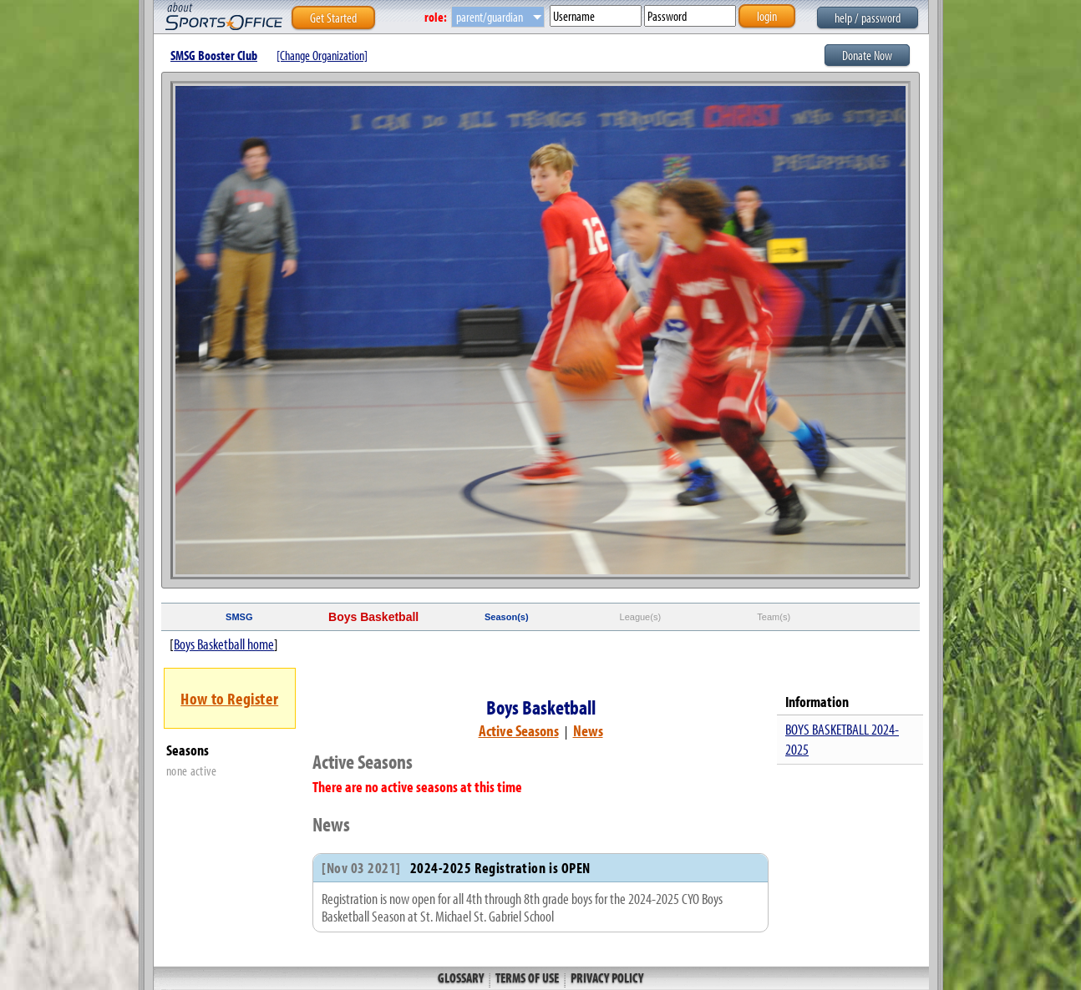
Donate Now (867, 55)
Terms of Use (527, 977)
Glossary (462, 977)
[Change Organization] (322, 55)
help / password (868, 17)
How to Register (229, 698)
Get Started (333, 17)
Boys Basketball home (224, 644)
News (588, 730)
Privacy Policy (605, 977)
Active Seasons (519, 730)
